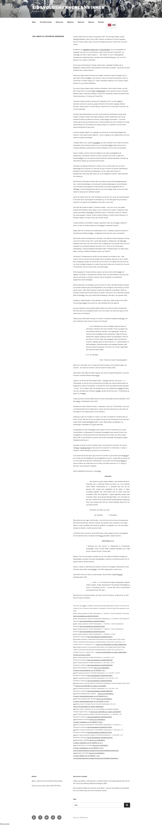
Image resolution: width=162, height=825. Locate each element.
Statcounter (5, 824)
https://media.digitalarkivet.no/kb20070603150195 (99, 659)
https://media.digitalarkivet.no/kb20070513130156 (92, 631)
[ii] (78, 54)
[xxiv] (123, 460)
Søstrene (81, 22)
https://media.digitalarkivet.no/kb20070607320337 (99, 675)
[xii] (125, 240)
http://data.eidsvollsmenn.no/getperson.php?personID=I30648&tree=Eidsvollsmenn (97, 758)
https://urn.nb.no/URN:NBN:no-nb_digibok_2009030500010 (88, 706)
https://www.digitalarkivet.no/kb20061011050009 (99, 716)
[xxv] (99, 471)
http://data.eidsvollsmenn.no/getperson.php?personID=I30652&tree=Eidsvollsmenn (97, 750)
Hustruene (59, 22)
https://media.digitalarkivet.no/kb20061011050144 (99, 737)
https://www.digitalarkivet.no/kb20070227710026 (99, 732)
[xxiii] (126, 455)
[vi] (111, 145)
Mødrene (70, 22)
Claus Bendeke (105, 49)
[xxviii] (120, 574)
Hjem (34, 22)
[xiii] (120, 271)
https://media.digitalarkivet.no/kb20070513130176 (99, 636)
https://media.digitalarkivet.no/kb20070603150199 (99, 665)
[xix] (84, 393)
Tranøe (120, 388)
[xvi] (123, 318)
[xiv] (83, 295)
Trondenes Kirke (85, 447)
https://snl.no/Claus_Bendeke (83, 654)
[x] (103, 225)
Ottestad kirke (100, 90)
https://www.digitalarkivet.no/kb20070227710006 (99, 727)
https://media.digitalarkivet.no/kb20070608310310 (99, 690)
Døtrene (91, 22)
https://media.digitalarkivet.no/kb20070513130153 (92, 626)
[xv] (85, 303)
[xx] (79, 401)
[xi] (92, 233)
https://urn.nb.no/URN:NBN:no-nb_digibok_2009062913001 (111, 644)
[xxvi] (101, 535)
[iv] (94, 90)
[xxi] (92, 421)
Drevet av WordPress (80, 817)
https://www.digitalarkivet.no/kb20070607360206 (99, 680)
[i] (77, 39)
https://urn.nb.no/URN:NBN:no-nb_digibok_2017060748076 (106, 711)
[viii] (77, 189)
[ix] (91, 212)
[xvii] (97, 375)
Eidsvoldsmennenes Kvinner (68, 7)
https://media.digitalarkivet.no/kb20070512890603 (92, 621)
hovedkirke (96, 142)
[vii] (81, 158)
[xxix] (84, 605)
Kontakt (101, 22)
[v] (120, 101)
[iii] (89, 78)
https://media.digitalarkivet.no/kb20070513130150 (85, 615)
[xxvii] (94, 569)
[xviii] (98, 390)
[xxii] (77, 447)
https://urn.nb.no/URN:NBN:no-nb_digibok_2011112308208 (91, 685)
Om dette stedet (46, 22)
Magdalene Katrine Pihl (90, 49)
